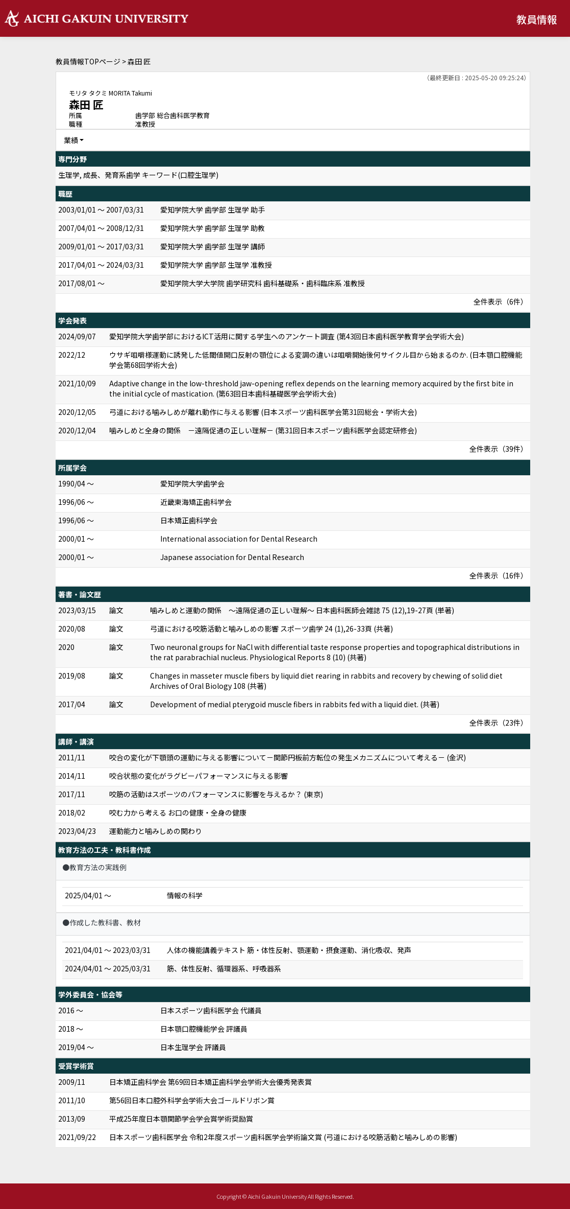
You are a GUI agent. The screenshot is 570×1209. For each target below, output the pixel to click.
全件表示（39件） (498, 449)
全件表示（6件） (501, 301)
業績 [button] (71, 140)
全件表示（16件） (498, 575)
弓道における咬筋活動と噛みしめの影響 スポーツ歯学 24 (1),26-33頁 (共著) (271, 628)
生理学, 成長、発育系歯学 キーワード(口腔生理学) (138, 175)
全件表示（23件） (498, 722)
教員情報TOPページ (88, 61)
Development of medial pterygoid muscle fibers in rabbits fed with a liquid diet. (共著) (294, 704)
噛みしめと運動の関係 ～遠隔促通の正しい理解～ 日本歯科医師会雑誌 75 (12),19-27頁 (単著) (302, 610)
